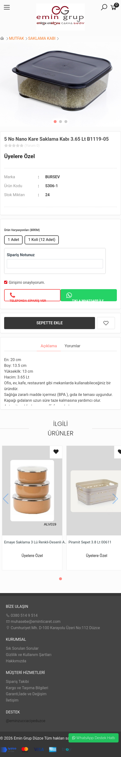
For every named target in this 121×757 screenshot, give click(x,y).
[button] (55, 121)
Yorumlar (72, 346)
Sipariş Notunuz (21, 255)
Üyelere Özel (19, 156)
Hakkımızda (16, 661)
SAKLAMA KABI (42, 38)
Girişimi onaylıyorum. (27, 282)
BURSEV (52, 177)
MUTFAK (16, 38)
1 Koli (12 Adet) (41, 239)
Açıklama (49, 346)
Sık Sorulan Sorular (22, 648)
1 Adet (13, 239)
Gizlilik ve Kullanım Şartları (29, 654)
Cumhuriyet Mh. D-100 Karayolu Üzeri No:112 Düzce (53, 628)
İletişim (12, 700)
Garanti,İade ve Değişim (26, 694)
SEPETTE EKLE (49, 323)
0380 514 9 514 (22, 615)
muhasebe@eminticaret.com (33, 621)
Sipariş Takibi (17, 681)
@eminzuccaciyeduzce (25, 720)
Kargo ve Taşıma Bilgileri (27, 688)
